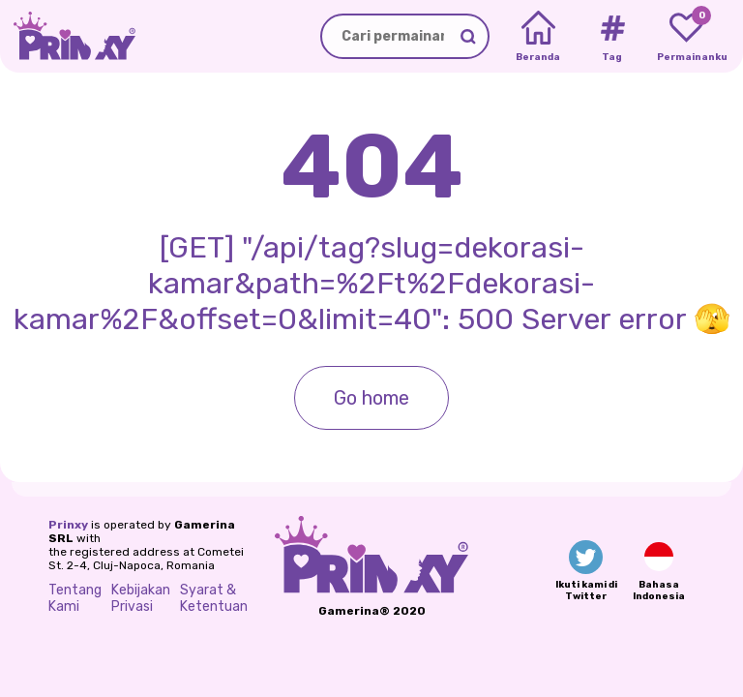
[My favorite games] (686, 37)
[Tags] (611, 37)
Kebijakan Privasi (140, 598)
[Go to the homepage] (67, 36)
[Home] (538, 37)
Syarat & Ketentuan (214, 598)
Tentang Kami (75, 598)
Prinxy (68, 524)
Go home (371, 397)
